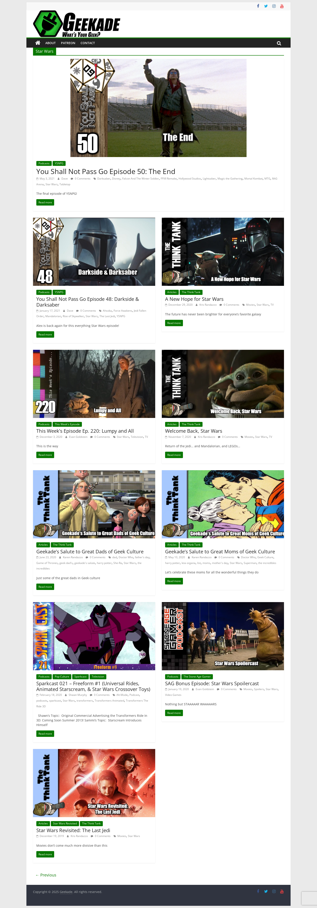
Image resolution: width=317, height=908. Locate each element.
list (199, 563)
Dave (64, 178)
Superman (250, 563)
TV (272, 305)
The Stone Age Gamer (197, 676)
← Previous (45, 875)
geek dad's (66, 563)
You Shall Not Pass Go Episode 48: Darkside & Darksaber (87, 302)
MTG (267, 178)
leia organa (188, 563)
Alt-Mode (122, 695)
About (50, 43)
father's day (142, 557)
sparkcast (55, 700)
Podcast (134, 695)
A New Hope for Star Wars (194, 299)
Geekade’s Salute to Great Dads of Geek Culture (90, 551)
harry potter (104, 563)
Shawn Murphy (78, 695)
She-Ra (117, 563)
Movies (250, 305)
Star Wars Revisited (65, 823)
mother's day (220, 563)
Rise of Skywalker (73, 316)
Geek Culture (265, 557)
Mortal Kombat (253, 178)
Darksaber (103, 178)
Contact (88, 43)
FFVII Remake (169, 178)
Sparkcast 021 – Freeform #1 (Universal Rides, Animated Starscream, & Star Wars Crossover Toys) (93, 686)
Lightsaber (209, 178)
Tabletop (64, 184)
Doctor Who (126, 557)
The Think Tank (191, 292)
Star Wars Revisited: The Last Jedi (73, 830)
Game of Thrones (47, 563)
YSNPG (59, 163)
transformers (85, 700)
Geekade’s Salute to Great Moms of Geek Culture (220, 551)
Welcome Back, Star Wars (193, 430)
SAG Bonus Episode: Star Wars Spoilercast (212, 683)
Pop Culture (62, 676)
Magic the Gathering (230, 178)
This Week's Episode (67, 424)
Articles (172, 292)
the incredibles (267, 563)
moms (206, 563)
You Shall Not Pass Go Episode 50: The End (105, 171)
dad (114, 557)
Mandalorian (53, 316)
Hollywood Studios (190, 178)
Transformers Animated (109, 700)
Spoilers (259, 689)
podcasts (41, 700)
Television (137, 437)
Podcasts (44, 163)
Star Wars (52, 184)
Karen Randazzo (73, 557)
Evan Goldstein (78, 437)
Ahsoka (107, 311)
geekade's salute (84, 563)
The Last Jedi (107, 316)
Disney (116, 178)
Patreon (68, 43)
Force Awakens (123, 311)
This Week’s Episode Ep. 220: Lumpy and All (85, 430)
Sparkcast (80, 676)
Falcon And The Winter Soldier (140, 178)
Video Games (173, 695)
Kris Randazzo (208, 305)
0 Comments (80, 178)
